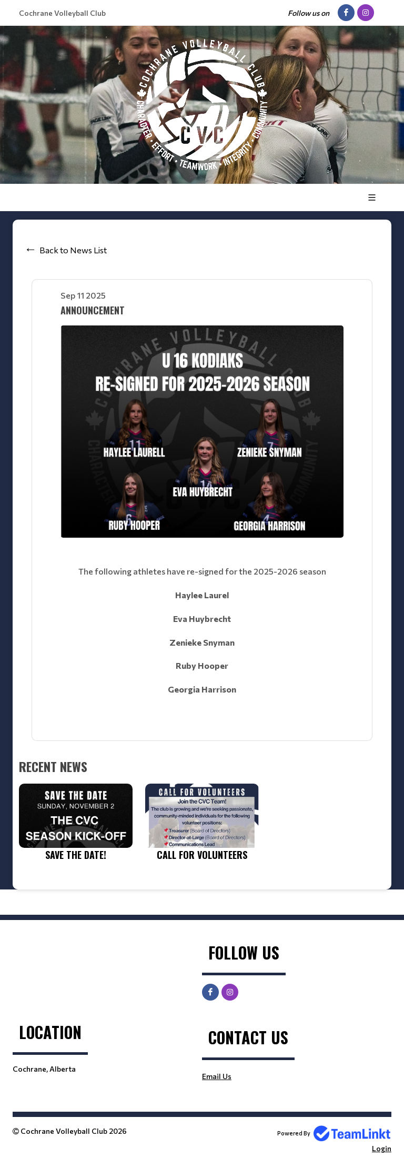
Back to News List (73, 250)
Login (381, 1148)
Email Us (216, 1076)
